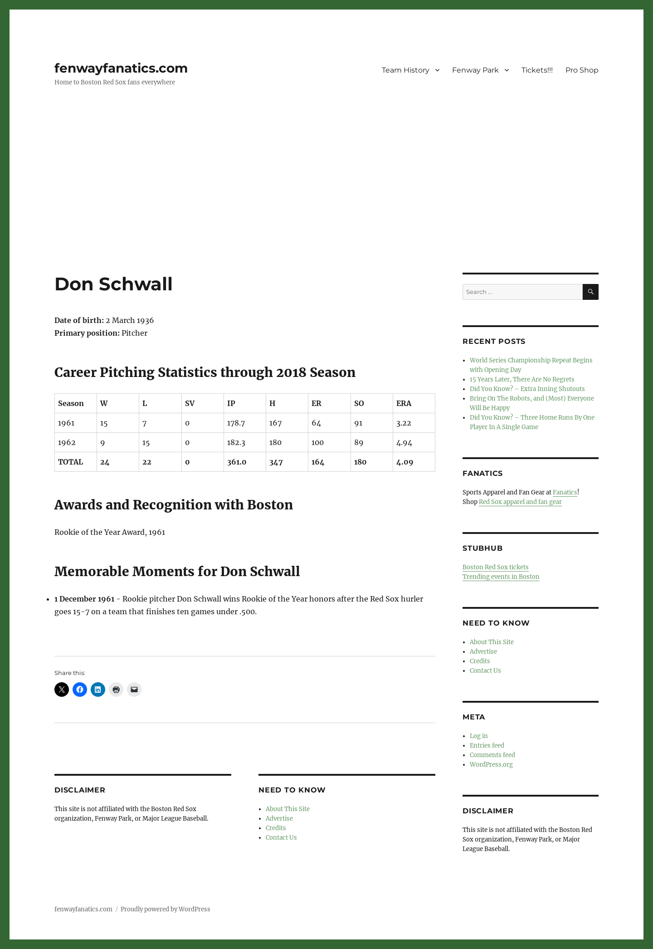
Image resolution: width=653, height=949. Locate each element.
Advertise (279, 818)
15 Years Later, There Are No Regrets (522, 379)
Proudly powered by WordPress (165, 909)
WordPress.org (491, 764)
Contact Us (281, 837)
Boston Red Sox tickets (496, 567)
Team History (405, 70)
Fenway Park (475, 70)
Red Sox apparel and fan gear (520, 502)
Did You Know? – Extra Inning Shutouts (527, 389)
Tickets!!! (537, 70)
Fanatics (565, 492)
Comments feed (492, 755)
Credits (276, 828)
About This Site (288, 809)
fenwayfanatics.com (121, 68)
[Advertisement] (326, 205)
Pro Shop (582, 70)
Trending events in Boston (501, 577)
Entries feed (487, 745)
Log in (479, 736)
